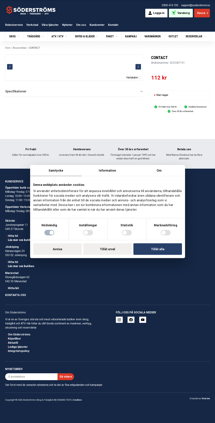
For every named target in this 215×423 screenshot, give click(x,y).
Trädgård (34, 36)
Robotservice (14, 25)
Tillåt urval (107, 249)
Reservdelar (194, 36)
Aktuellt (13, 342)
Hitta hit (13, 235)
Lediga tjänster (18, 346)
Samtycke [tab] (56, 170)
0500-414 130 (170, 5)
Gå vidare (66, 376)
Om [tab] (159, 170)
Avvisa (57, 249)
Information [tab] (107, 170)
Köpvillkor (14, 338)
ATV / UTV (57, 36)
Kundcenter (97, 25)
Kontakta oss (15, 295)
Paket (110, 36)
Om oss (81, 25)
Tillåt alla (157, 249)
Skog (12, 36)
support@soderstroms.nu (195, 5)
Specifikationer (16, 91)
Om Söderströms (19, 334)
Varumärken (152, 36)
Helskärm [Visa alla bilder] (133, 77)
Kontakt (113, 25)
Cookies (77, 400)
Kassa (203, 13)
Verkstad (32, 25)
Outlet (173, 36)
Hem (8, 47)
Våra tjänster (50, 25)
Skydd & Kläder (85, 36)
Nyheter (67, 25)
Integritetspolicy (18, 351)
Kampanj (131, 36)
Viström (206, 398)
